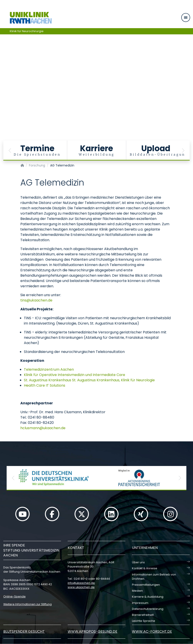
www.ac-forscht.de (152, 631)
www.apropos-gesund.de (92, 631)
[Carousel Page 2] (3, 70)
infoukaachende (81, 583)
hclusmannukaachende (42, 428)
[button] (10, 151)
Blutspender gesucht (24, 631)
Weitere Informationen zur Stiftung (27, 604)
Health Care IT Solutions (44, 385)
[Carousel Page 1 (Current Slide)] (3, 67)
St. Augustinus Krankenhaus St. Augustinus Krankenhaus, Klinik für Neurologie (89, 380)
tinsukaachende (36, 300)
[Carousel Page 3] (3, 74)
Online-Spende (14, 596)
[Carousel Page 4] (3, 77)
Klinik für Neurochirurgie (27, 31)
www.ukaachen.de (81, 587)
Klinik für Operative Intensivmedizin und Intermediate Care (74, 374)
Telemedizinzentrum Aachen (49, 369)
